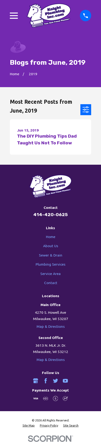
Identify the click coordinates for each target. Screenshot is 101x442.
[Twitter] (55, 380)
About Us (50, 246)
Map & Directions (51, 326)
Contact (50, 283)
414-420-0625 (50, 214)
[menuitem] (28, 425)
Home (50, 237)
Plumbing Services (50, 264)
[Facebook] (45, 380)
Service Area (50, 274)
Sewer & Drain (50, 255)
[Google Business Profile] (35, 380)
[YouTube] (65, 380)
